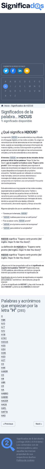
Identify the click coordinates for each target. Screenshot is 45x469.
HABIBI (4, 397)
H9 (2, 386)
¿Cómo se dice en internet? (26, 287)
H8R (3, 382)
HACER (4, 401)
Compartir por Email (27, 71)
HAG (3, 415)
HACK (4, 404)
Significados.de (22, 6)
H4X (3, 367)
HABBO (4, 393)
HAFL (3, 408)
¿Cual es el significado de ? (14, 284)
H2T (3, 360)
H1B (3, 334)
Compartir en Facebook (13, 71)
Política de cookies (25, 460)
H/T (3, 327)
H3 (2, 364)
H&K (3, 320)
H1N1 (4, 338)
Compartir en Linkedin (20, 71)
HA (2, 389)
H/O (3, 323)
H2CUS (25, 116)
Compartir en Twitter (6, 71)
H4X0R (4, 371)
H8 (2, 378)
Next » (39, 424)
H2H (3, 349)
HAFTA (4, 412)
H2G (3, 345)
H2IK (3, 353)
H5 (2, 375)
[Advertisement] (22, 40)
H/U (3, 331)
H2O (3, 356)
